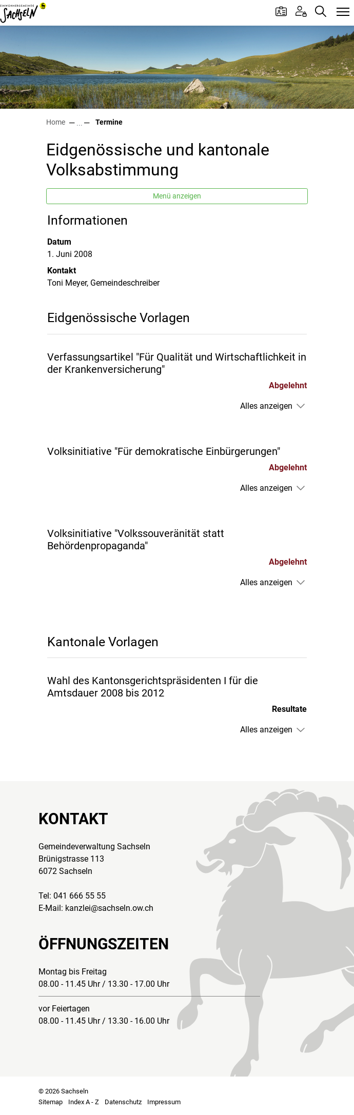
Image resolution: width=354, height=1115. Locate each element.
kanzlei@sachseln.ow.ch (109, 908)
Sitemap (50, 1102)
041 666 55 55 (79, 896)
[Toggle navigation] (343, 12)
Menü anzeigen (177, 196)
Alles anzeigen (266, 406)
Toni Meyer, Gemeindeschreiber (103, 283)
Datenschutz (123, 1102)
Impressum (164, 1102)
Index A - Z (83, 1102)
